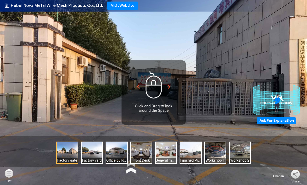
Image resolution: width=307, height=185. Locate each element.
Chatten (275, 176)
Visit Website (122, 5)
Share (295, 181)
